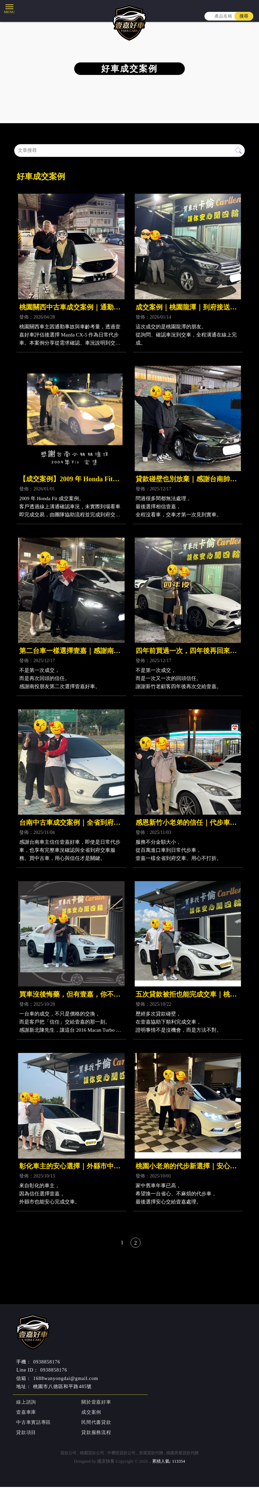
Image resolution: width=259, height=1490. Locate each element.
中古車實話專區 (32, 1425)
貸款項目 (25, 1435)
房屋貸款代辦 (151, 1456)
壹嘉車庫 (25, 1415)
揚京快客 (106, 1464)
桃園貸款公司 (92, 1456)
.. (150, 1464)
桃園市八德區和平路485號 (62, 1389)
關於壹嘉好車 (95, 1405)
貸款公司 (68, 1456)
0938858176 (53, 1373)
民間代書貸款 (95, 1425)
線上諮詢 (25, 1405)
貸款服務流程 (95, 1435)
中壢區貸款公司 (121, 1456)
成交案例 (90, 1415)
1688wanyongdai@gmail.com (65, 1381)
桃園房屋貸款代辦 (182, 1456)
